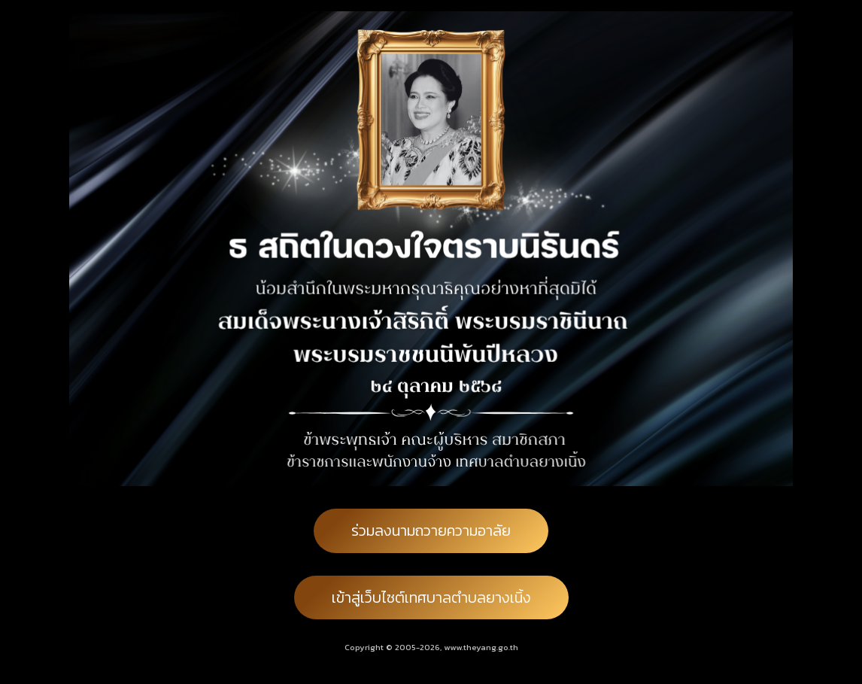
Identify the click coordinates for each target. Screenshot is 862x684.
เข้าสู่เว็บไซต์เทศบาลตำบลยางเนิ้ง (431, 597)
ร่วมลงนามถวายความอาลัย (431, 530)
